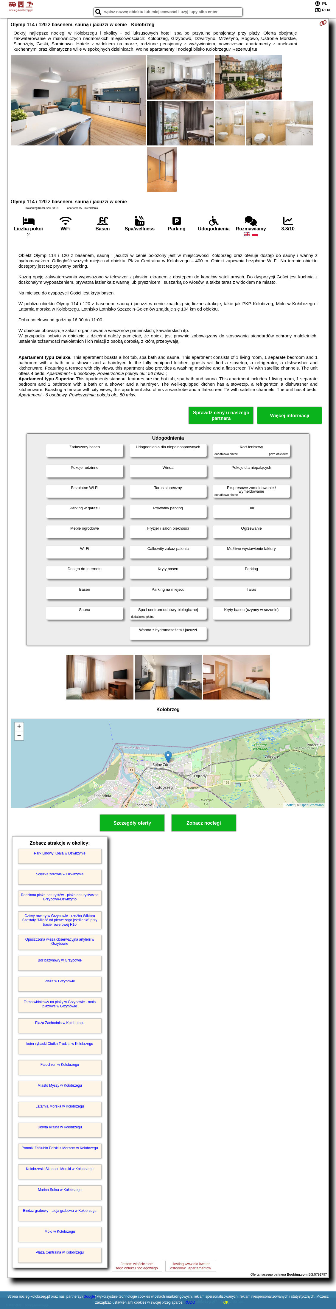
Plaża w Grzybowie (60, 981)
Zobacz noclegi (203, 823)
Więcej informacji (289, 415)
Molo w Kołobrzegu (60, 1231)
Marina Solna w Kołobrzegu (60, 1190)
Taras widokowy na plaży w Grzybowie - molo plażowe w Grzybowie (60, 1004)
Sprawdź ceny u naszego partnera (221, 415)
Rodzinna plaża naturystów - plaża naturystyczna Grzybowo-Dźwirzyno (60, 897)
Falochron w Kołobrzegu (60, 1065)
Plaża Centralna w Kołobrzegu (60, 1252)
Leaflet (290, 805)
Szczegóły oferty (132, 823)
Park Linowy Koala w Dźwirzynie (59, 853)
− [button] (19, 735)
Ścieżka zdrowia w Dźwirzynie (60, 874)
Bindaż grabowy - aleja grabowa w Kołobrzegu (60, 1211)
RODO (189, 1302)
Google (89, 1296)
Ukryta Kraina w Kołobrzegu (60, 1127)
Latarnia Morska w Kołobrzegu (60, 1106)
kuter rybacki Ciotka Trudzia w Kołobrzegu (60, 1044)
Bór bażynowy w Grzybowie (60, 960)
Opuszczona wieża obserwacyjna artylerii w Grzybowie (59, 941)
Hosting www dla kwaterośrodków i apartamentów (190, 1266)
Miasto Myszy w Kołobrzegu (60, 1085)
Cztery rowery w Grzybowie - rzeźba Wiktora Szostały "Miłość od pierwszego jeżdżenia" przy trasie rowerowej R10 (59, 920)
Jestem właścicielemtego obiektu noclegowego (137, 1266)
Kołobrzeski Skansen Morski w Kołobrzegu (60, 1169)
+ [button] (19, 726)
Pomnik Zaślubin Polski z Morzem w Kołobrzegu (60, 1148)
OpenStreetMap (312, 805)
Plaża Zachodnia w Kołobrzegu (59, 1023)
